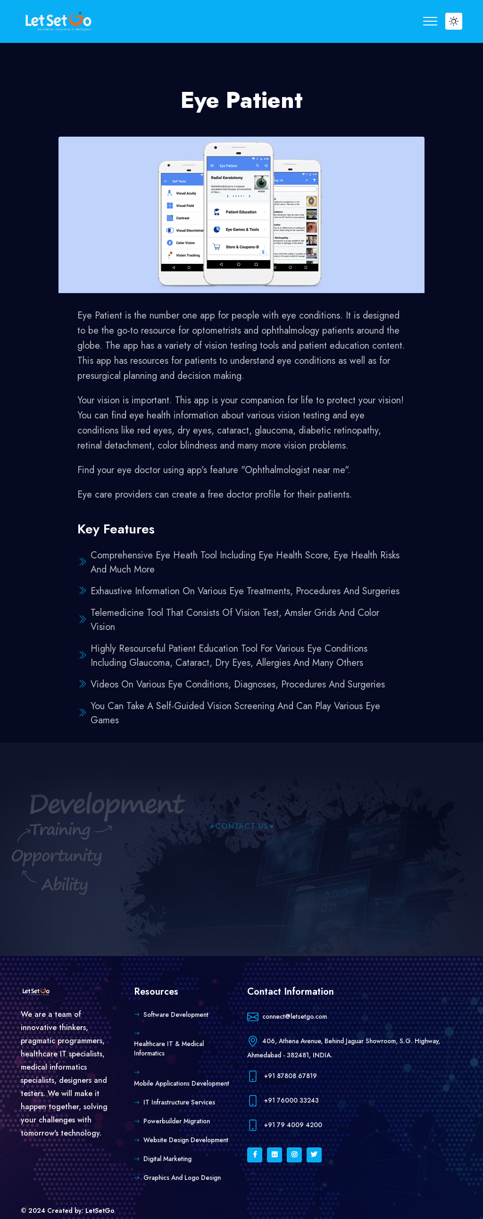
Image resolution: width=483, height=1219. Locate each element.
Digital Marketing (167, 1158)
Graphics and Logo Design (182, 1177)
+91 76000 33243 (283, 1101)
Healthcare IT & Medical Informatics (169, 1048)
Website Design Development (185, 1140)
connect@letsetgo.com (287, 1017)
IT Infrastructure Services (179, 1102)
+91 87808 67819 (282, 1076)
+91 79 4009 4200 (284, 1125)
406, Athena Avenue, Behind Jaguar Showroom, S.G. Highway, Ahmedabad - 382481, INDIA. (343, 1046)
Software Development (175, 1014)
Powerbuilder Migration (176, 1121)
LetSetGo (100, 1210)
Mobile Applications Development (181, 1083)
